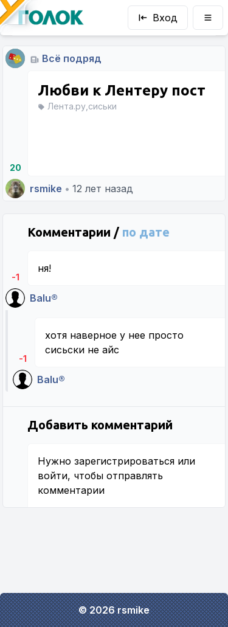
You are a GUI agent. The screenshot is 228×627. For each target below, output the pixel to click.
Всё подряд (72, 58)
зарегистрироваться (124, 461)
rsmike (46, 188)
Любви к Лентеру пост (122, 90)
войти (52, 475)
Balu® (44, 298)
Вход (158, 18)
